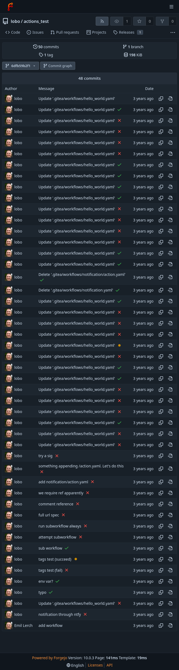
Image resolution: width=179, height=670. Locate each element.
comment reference (56, 503)
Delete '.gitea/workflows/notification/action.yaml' (82, 274)
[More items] (173, 32)
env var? (46, 581)
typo (42, 592)
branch (133, 46)
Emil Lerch (23, 625)
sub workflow (50, 548)
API (109, 665)
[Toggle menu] (171, 7)
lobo (15, 21)
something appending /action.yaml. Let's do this (81, 465)
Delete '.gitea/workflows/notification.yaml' (76, 290)
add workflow (51, 625)
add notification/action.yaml (63, 481)
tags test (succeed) (55, 559)
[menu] (75, 665)
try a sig (46, 456)
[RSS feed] (102, 21)
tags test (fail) (51, 570)
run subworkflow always (60, 526)
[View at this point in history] (170, 99)
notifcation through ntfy (60, 614)
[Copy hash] (161, 99)
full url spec (49, 515)
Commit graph (57, 65)
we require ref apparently (61, 492)
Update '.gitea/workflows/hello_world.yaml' (77, 98)
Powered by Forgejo (49, 657)
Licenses (95, 665)
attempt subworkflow (57, 537)
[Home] (10, 7)
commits (46, 46)
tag (46, 54)
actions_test (36, 21)
